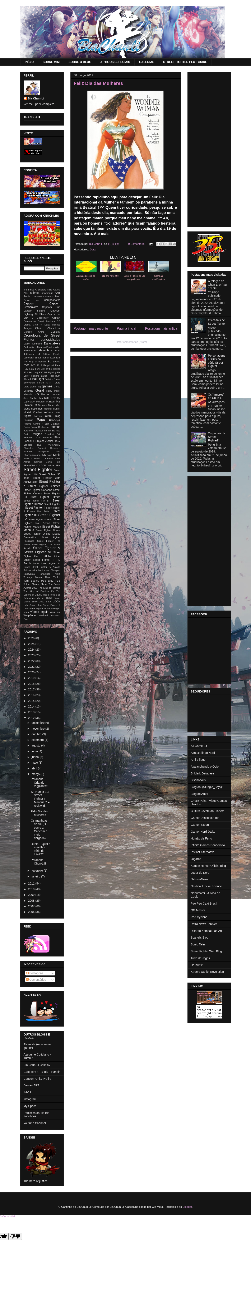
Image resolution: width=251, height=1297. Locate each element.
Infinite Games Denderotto (208, 845)
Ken (41, 398)
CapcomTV (43, 318)
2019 (31, 678)
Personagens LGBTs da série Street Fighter (216, 361)
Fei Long (33, 372)
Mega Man (54, 405)
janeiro (36, 876)
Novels (38, 416)
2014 (31, 706)
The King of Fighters (49, 588)
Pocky (27, 427)
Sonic (56, 454)
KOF (47, 398)
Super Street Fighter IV (46, 563)
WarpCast (55, 612)
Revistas (47, 437)
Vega (26, 612)
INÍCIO (29, 62)
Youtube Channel (35, 1123)
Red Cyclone (199, 917)
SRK (57, 465)
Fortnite (49, 379)
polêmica (28, 430)
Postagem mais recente (91, 328)
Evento (56, 361)
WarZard (43, 615)
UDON (56, 601)
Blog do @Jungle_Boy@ (207, 787)
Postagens (34, 973)
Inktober (56, 394)
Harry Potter (53, 391)
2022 (31, 661)
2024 (31, 649)
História (28, 394)
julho (35, 751)
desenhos (45, 350)
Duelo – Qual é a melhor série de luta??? (40, 849)
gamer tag (35, 386)
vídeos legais (39, 611)
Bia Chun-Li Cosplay (37, 1065)
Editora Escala (51, 354)
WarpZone (30, 615)
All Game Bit (199, 746)
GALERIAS (146, 62)
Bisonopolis (198, 780)
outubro (37, 734)
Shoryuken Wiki (49, 451)
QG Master (198, 910)
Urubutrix (197, 965)
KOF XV (55, 398)
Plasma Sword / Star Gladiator (42, 423)
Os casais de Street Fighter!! (217, 321)
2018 (31, 683)
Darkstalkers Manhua (35, 347)
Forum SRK (44, 382)
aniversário (47, 293)
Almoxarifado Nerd (203, 752)
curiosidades (50, 340)
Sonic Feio (53, 462)
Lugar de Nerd (200, 872)
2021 (31, 666)
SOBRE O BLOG (80, 62)
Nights (27, 416)
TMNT (49, 598)
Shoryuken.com (32, 455)
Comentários (36, 979)
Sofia (49, 455)
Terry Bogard (31, 580)
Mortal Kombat (33, 412)
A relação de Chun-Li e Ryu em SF (217, 284)
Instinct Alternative (203, 852)
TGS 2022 (47, 580)
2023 (31, 655)
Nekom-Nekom (200, 879)
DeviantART (31, 1085)
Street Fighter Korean (40, 519)
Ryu (39, 445)
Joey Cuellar (30, 398)
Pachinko (28, 420)
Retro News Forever (204, 924)
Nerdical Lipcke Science (206, 886)
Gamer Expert (200, 824)
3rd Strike (29, 289)
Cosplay (55, 331)
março (36, 774)
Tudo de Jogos (200, 958)
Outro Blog (52, 416)
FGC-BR (42, 372)
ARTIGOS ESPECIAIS (115, 62)
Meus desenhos (33, 408)
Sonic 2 (28, 458)
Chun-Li (40, 328)
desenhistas (30, 350)
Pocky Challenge (39, 427)
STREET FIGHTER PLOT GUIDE (185, 62)
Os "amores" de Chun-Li (216, 396)
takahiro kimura (41, 570)
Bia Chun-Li (36, 98)
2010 (31, 889)
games (47, 386)
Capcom (29, 303)
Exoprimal (48, 365)
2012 (31, 718)
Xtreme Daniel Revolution (207, 971)
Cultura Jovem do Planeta (207, 811)
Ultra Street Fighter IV (35, 608)
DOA (57, 350)
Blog (57, 296)
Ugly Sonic (30, 605)
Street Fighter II (35, 507)
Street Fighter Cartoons (38, 490)
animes (34, 292)
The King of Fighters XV (39, 591)
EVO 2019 (36, 365)
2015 (31, 701)
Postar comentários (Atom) (131, 341)
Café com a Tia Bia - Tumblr (42, 1071)
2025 (31, 644)
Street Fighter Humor (42, 502)
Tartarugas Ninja (49, 574)
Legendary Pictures (34, 401)
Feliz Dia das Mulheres (39, 813)
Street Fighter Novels (48, 530)
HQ (36, 394)
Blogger (187, 1206)
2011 (31, 883)
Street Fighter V (46, 548)
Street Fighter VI (37, 552)
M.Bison (50, 401)
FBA (26, 372)
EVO (26, 365)
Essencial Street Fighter (36, 357)
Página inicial (126, 328)
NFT (58, 412)
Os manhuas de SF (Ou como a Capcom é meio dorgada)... (39, 829)
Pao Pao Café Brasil (204, 903)
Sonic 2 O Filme (43, 458)
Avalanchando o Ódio (205, 766)
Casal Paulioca (46, 321)
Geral (92, 249)
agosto (36, 745)
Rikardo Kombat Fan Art (206, 931)
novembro (38, 728)
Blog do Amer (199, 794)
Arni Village (198, 759)
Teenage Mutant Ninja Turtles (42, 577)
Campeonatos (52, 300)
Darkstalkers (52, 343)
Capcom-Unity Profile (37, 1078)
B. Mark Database (202, 773)
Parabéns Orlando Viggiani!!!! (39, 782)
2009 (31, 894)
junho (35, 757)
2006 (31, 912)
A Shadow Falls (43, 289)
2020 (31, 672)
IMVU (27, 1092)
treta (48, 601)
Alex (26, 293)
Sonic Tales (198, 944)
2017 (31, 689)
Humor (45, 394)
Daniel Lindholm (33, 343)
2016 (31, 695)
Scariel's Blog (199, 937)
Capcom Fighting (35, 310)
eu (50, 361)
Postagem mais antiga (161, 328)
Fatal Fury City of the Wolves (44, 369)
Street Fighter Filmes (44, 497)
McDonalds (41, 405)
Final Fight (37, 379)
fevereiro (38, 870)
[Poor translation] (15, 1236)
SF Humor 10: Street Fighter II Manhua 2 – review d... (40, 798)
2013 (31, 712)
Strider (57, 556)
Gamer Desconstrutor (205, 817)
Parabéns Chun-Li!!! (39, 861)
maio (35, 762)
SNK (43, 455)
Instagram (30, 1099)
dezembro (38, 722)
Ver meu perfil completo (39, 104)
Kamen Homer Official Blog (208, 865)
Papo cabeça (48, 420)
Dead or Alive (53, 347)
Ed (38, 354)
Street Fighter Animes (44, 486)
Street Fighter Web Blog (206, 951)
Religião (37, 434)
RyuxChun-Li (53, 445)
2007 (31, 906)
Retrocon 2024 (32, 437)
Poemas (55, 427)
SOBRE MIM (51, 62)
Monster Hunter (52, 408)
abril (35, 768)
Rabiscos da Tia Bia (44, 430)
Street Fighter (38, 469)
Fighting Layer (39, 376)
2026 (31, 638)
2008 (31, 900)
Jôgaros (196, 859)
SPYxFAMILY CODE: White (39, 465)
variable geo (53, 608)
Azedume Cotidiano (42, 296)
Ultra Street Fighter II (48, 605)
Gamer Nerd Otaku (203, 831)
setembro (38, 740)
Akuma (56, 289)
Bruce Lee (31, 300)
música (49, 412)
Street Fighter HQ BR (37, 500)
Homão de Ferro (201, 838)
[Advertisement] (125, 386)
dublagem (29, 354)
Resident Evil (52, 434)
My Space (30, 1106)
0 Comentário (136, 243)
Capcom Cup (51, 307)
